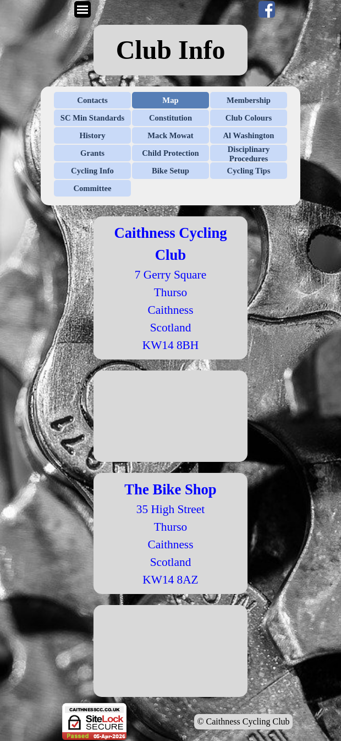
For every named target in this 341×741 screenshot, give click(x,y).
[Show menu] (82, 9)
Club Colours (249, 117)
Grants (92, 153)
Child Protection (170, 153)
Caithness (171, 544)
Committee (92, 188)
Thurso (170, 526)
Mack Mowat (170, 135)
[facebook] (266, 9)
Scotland (170, 562)
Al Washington (248, 135)
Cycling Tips (249, 170)
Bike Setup (170, 170)
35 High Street (170, 509)
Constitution (170, 117)
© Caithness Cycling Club (243, 721)
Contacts (92, 100)
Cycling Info (92, 170)
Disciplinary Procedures (249, 154)
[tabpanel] (170, 50)
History (92, 135)
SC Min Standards (92, 117)
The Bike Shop (170, 489)
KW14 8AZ (170, 579)
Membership (249, 100)
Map (170, 100)
